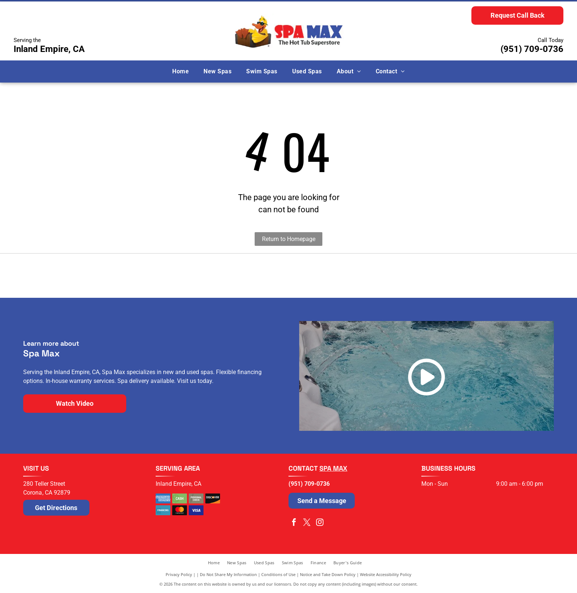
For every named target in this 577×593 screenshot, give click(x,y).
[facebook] (294, 523)
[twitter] (306, 523)
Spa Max (333, 468)
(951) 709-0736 (531, 49)
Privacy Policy (179, 574)
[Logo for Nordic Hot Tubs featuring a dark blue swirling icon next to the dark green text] (155, 275)
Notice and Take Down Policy (327, 574)
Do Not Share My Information (228, 574)
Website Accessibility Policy (385, 574)
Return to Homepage (288, 239)
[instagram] (319, 523)
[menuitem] (180, 71)
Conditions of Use (278, 574)
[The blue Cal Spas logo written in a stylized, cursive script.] (421, 275)
